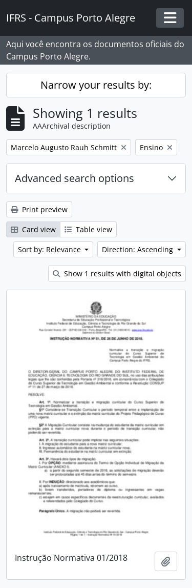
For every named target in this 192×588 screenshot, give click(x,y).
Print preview (39, 209)
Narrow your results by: (96, 85)
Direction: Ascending (138, 249)
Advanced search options (74, 178)
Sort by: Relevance (50, 249)
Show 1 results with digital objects (117, 273)
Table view (88, 229)
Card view (33, 229)
